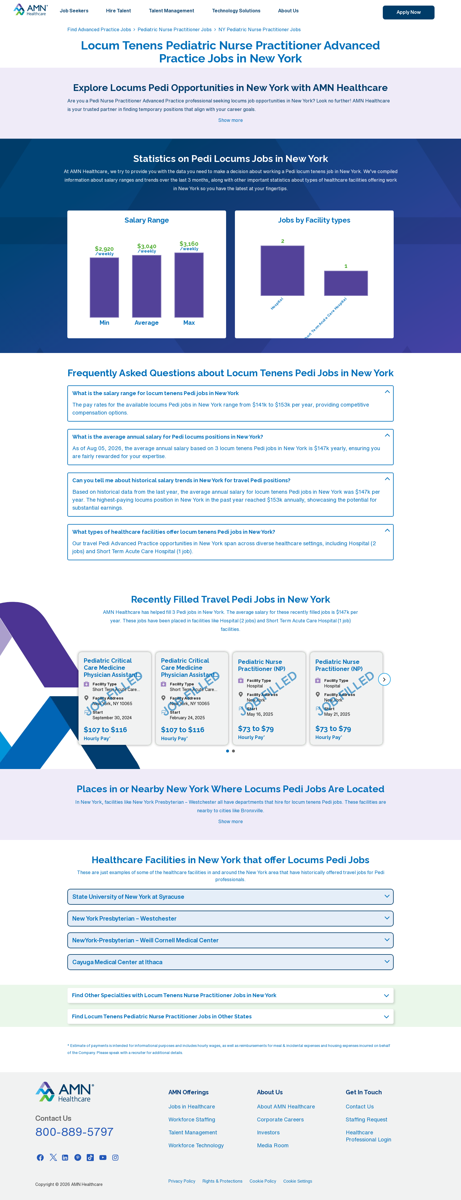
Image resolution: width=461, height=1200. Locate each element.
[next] (384, 679)
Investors (268, 1132)
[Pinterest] (78, 1157)
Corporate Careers (280, 1119)
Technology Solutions (236, 10)
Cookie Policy (263, 1181)
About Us (288, 10)
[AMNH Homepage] (30, 9)
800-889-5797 (74, 1131)
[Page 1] (227, 751)
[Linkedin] (65, 1157)
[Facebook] (40, 1157)
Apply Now (409, 12)
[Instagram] (116, 1157)
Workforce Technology (196, 1145)
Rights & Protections (223, 1181)
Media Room (273, 1145)
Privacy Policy (182, 1181)
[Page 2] (233, 751)
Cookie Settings (297, 1181)
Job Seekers (74, 10)
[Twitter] (53, 1157)
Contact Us (360, 1106)
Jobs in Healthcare (191, 1106)
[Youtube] (103, 1157)
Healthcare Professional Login (368, 1136)
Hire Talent (118, 10)
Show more (230, 120)
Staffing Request (366, 1119)
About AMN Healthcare (286, 1106)
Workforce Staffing (191, 1119)
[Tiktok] (90, 1157)
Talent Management (171, 10)
